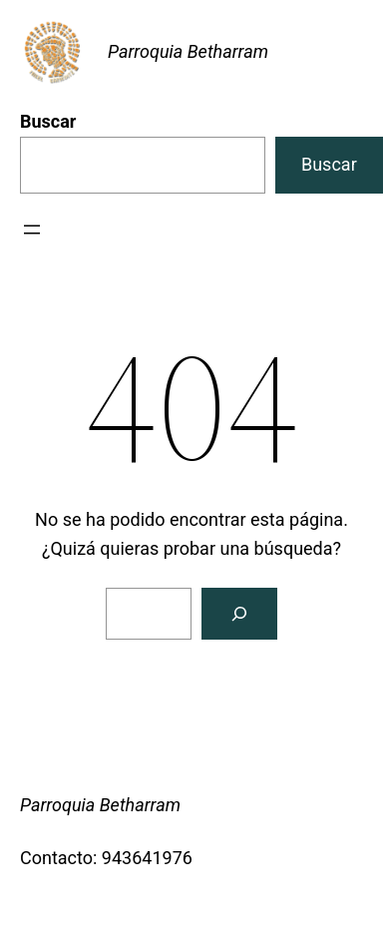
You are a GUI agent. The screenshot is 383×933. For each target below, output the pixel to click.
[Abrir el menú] (32, 229)
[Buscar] (239, 614)
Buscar (48, 121)
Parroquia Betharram (188, 51)
